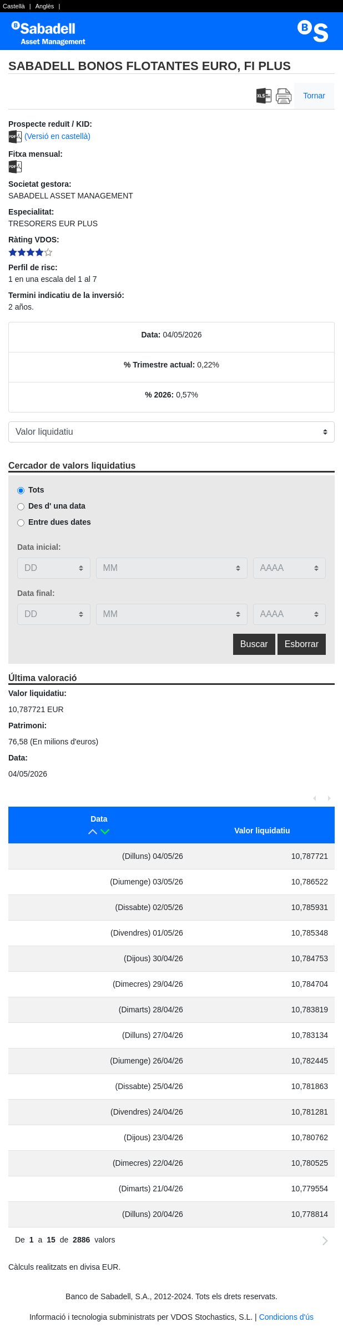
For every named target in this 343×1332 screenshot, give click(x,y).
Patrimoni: (27, 725)
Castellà (14, 6)
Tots (36, 489)
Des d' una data (56, 505)
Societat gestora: (40, 184)
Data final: (36, 593)
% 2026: (159, 394)
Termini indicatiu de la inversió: (66, 295)
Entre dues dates (59, 522)
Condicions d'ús (286, 1317)
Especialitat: (31, 211)
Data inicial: (39, 547)
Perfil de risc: (33, 267)
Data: (151, 334)
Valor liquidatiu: (37, 693)
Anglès (45, 6)
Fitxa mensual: (35, 154)
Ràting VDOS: (33, 239)
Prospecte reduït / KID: (50, 124)
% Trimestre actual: (159, 364)
